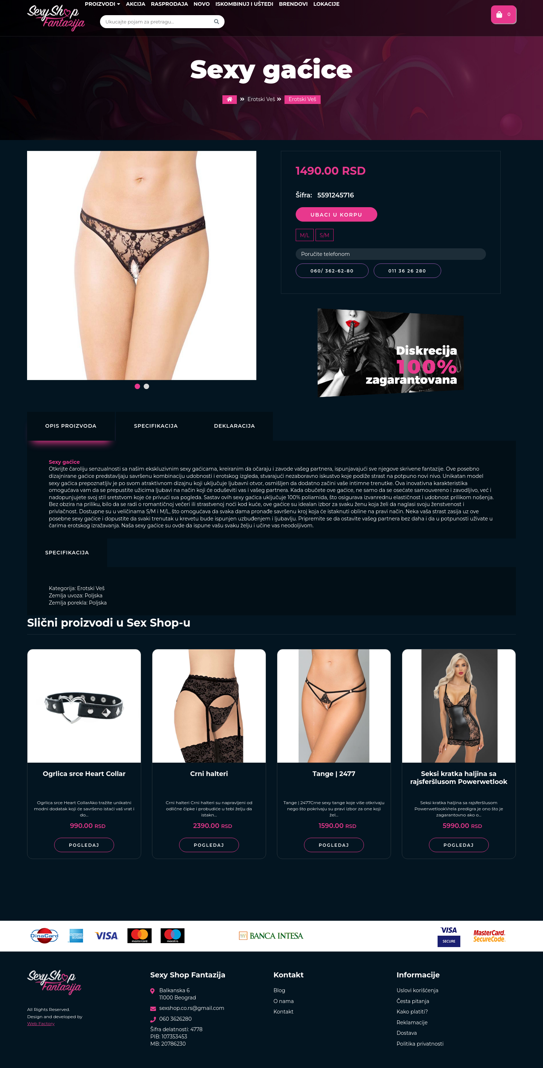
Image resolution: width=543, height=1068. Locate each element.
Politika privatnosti (419, 1042)
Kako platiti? (412, 1010)
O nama (283, 1000)
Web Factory (41, 1022)
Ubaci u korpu (336, 215)
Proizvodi (102, 4)
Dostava (406, 1032)
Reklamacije (411, 1021)
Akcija (135, 4)
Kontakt (283, 1010)
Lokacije (326, 4)
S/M (325, 235)
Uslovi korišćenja (417, 989)
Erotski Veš (302, 99)
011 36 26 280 (409, 271)
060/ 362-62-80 (332, 271)
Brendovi (293, 4)
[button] (137, 386)
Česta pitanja (412, 1000)
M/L (304, 235)
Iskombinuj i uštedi (244, 4)
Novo (202, 4)
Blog (279, 989)
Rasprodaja (169, 4)
